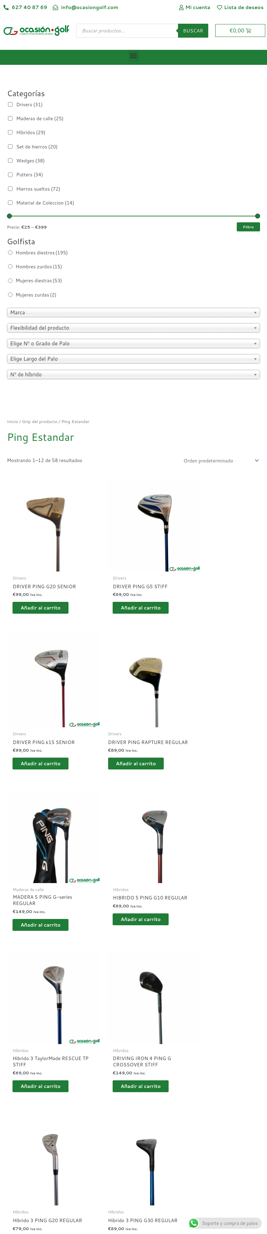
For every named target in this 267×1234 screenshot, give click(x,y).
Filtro (248, 226)
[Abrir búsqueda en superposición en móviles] (142, 31)
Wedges (30, 160)
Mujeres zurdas (36, 294)
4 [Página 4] (56, 1079)
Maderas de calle (40, 118)
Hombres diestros (42, 252)
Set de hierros (37, 146)
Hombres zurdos (39, 266)
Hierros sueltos (38, 188)
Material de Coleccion (45, 202)
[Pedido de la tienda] (220, 460)
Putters (29, 174)
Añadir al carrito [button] (46, 594)
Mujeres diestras (39, 280)
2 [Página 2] (28, 1079)
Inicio (12, 421)
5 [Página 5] (71, 1079)
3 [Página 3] (42, 1079)
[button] (133, 55)
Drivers (29, 104)
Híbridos (31, 132)
